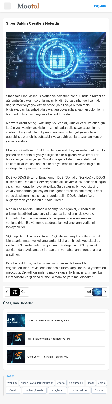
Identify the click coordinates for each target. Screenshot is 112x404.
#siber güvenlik (34, 390)
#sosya (99, 390)
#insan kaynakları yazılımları (37, 382)
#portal (61, 382)
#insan (90, 382)
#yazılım (12, 382)
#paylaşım (57, 390)
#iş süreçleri (76, 382)
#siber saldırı (79, 390)
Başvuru (100, 6)
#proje (102, 382)
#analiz (13, 390)
